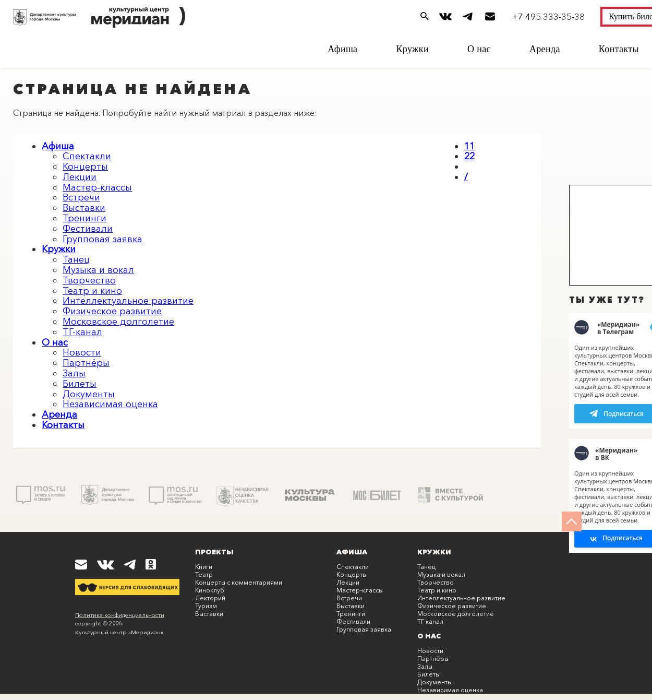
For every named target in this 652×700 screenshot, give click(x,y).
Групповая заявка (102, 239)
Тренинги (84, 218)
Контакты (619, 49)
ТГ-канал (82, 332)
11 (469, 146)
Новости (82, 352)
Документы (89, 394)
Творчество (89, 280)
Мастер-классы (97, 187)
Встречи (81, 197)
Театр (204, 574)
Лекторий (210, 598)
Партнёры (86, 363)
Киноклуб (209, 590)
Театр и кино (92, 290)
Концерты (85, 166)
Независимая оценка (110, 404)
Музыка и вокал (98, 270)
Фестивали (88, 228)
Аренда (544, 49)
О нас (479, 49)
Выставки (84, 207)
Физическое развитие (112, 311)
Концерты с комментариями (238, 582)
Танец (76, 259)
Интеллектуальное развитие (128, 300)
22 (469, 156)
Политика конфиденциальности (119, 615)
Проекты (214, 552)
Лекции (79, 177)
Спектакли (87, 156)
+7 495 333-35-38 (548, 16)
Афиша (342, 49)
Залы (74, 373)
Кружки (412, 49)
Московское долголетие (118, 321)
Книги (203, 567)
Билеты (79, 383)
